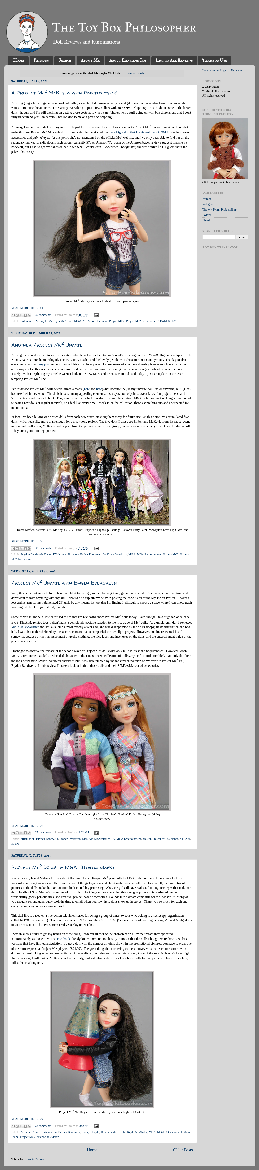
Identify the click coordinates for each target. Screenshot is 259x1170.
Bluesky (207, 220)
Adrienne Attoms (31, 1132)
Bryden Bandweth (32, 554)
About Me (90, 60)
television (53, 1137)
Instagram (208, 204)
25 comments (43, 314)
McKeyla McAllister (25, 627)
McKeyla (41, 321)
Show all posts (134, 73)
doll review (27, 321)
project (147, 838)
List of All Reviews (174, 60)
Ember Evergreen (90, 554)
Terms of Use (214, 60)
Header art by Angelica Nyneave (222, 70)
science (173, 838)
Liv (119, 1132)
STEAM (162, 321)
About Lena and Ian (127, 60)
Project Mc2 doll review (140, 321)
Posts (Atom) (36, 1159)
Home (18, 60)
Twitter (206, 214)
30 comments (43, 548)
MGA (77, 321)
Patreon (207, 199)
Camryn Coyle (90, 1132)
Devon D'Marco (54, 554)
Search (64, 60)
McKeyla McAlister (61, 321)
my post (44, 364)
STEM (172, 321)
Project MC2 (117, 321)
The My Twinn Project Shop (219, 209)
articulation (28, 838)
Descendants (108, 1132)
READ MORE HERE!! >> (27, 308)
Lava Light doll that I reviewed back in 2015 (138, 132)
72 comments (43, 1125)
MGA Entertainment (95, 321)
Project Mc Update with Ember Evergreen (64, 582)
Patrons (41, 60)
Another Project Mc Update (46, 344)
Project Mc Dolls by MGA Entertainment (63, 867)
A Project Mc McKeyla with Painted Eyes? (64, 92)
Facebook (63, 939)
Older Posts (183, 1150)
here (87, 389)
